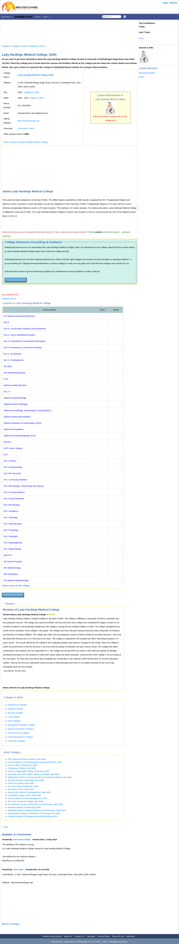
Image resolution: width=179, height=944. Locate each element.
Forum (38, 17)
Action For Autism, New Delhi (21, 783)
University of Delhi (26, 128)
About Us (68, 936)
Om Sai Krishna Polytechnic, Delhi (23, 786)
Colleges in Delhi (19, 46)
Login (165, 3)
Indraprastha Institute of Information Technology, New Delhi (34, 813)
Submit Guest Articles (52, 936)
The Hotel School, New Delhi (21, 789)
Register (174, 3)
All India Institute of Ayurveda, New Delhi (26, 780)
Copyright (91, 936)
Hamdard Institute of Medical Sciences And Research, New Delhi (36, 810)
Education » (6, 17)
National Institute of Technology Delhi (24, 807)
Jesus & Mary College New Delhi (22, 765)
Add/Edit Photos (9, 298)
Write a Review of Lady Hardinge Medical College (25, 142)
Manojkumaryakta (147, 73)
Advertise (130, 936)
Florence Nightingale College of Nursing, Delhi (28, 771)
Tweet (5, 827)
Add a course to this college (16, 585)
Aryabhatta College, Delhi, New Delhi (24, 795)
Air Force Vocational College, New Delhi (25, 801)
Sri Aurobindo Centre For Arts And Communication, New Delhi (35, 804)
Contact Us (79, 936)
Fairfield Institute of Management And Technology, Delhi (32, 816)
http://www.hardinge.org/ (28, 121)
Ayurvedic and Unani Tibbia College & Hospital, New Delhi (34, 774)
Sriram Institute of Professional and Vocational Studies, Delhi (35, 762)
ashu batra (18, 869)
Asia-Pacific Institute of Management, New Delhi (29, 792)
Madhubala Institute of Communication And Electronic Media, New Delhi (40, 777)
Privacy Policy (103, 936)
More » (46, 17)
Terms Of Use (118, 936)
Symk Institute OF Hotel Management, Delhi (27, 798)
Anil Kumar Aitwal (21, 839)
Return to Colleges (11, 924)
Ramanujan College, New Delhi (22, 768)
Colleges (5, 46)
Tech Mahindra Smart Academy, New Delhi (27, 759)
